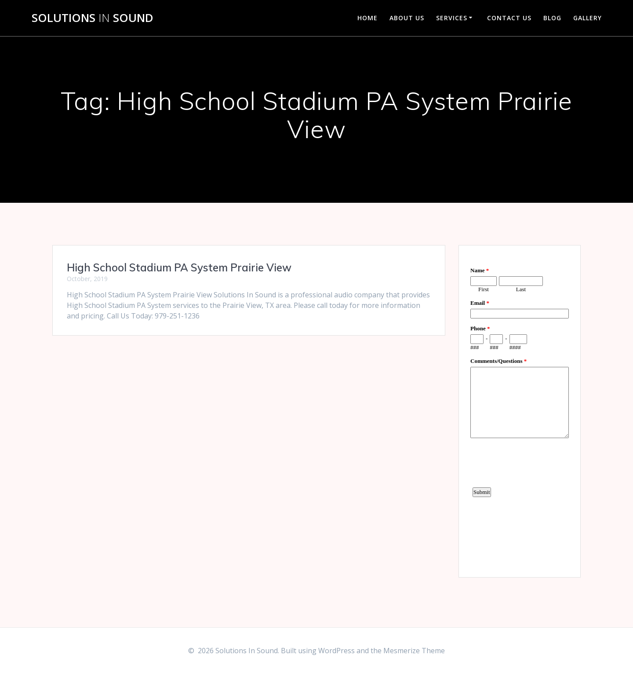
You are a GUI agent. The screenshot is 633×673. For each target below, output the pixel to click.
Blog (552, 18)
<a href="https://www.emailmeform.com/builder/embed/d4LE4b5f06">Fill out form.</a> (519, 409)
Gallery (587, 18)
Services (451, 18)
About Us (406, 18)
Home (367, 18)
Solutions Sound (92, 18)
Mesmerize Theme (414, 650)
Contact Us (509, 18)
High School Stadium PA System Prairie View (179, 267)
